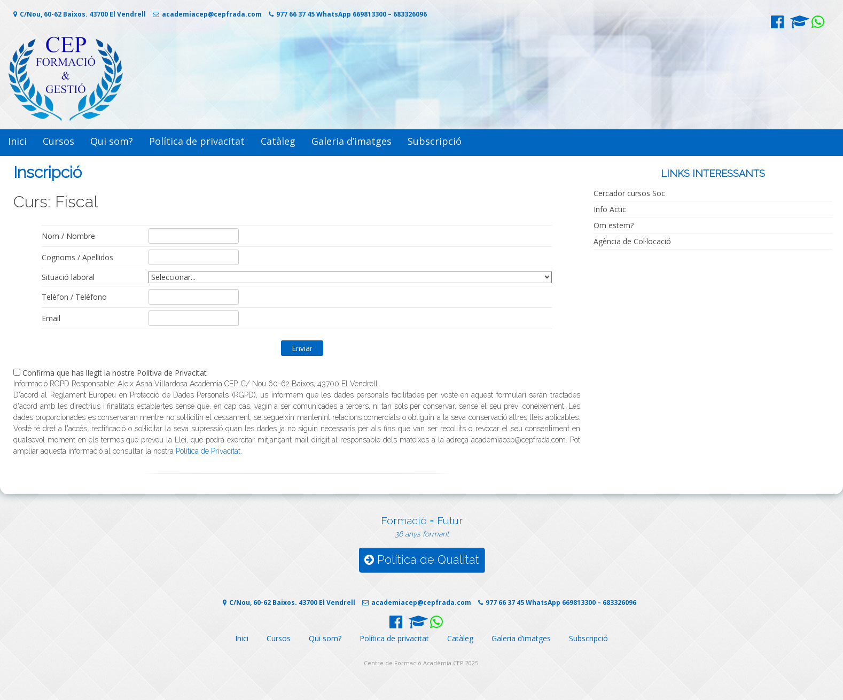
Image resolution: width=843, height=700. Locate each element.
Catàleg (278, 141)
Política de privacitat (197, 141)
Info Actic (610, 209)
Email (51, 318)
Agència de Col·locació (632, 241)
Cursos (58, 141)
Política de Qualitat (421, 559)
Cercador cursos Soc (629, 193)
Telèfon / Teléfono (74, 297)
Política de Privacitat (208, 451)
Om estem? (614, 225)
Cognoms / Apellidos (77, 257)
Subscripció (435, 141)
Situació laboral (68, 277)
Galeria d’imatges (351, 141)
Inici (17, 141)
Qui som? (111, 141)
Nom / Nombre (68, 236)
